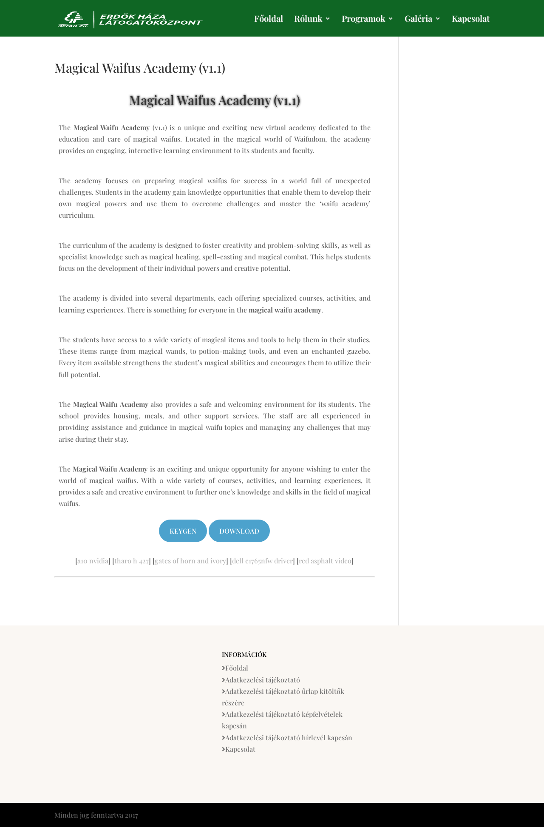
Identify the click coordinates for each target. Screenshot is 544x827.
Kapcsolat (471, 19)
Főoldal (268, 19)
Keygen (183, 530)
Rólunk (308, 19)
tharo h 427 (131, 560)
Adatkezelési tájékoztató (262, 679)
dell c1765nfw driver (262, 560)
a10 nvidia (92, 560)
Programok (363, 19)
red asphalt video (325, 560)
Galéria (418, 19)
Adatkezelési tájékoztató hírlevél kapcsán (288, 737)
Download (239, 530)
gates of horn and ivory (190, 560)
